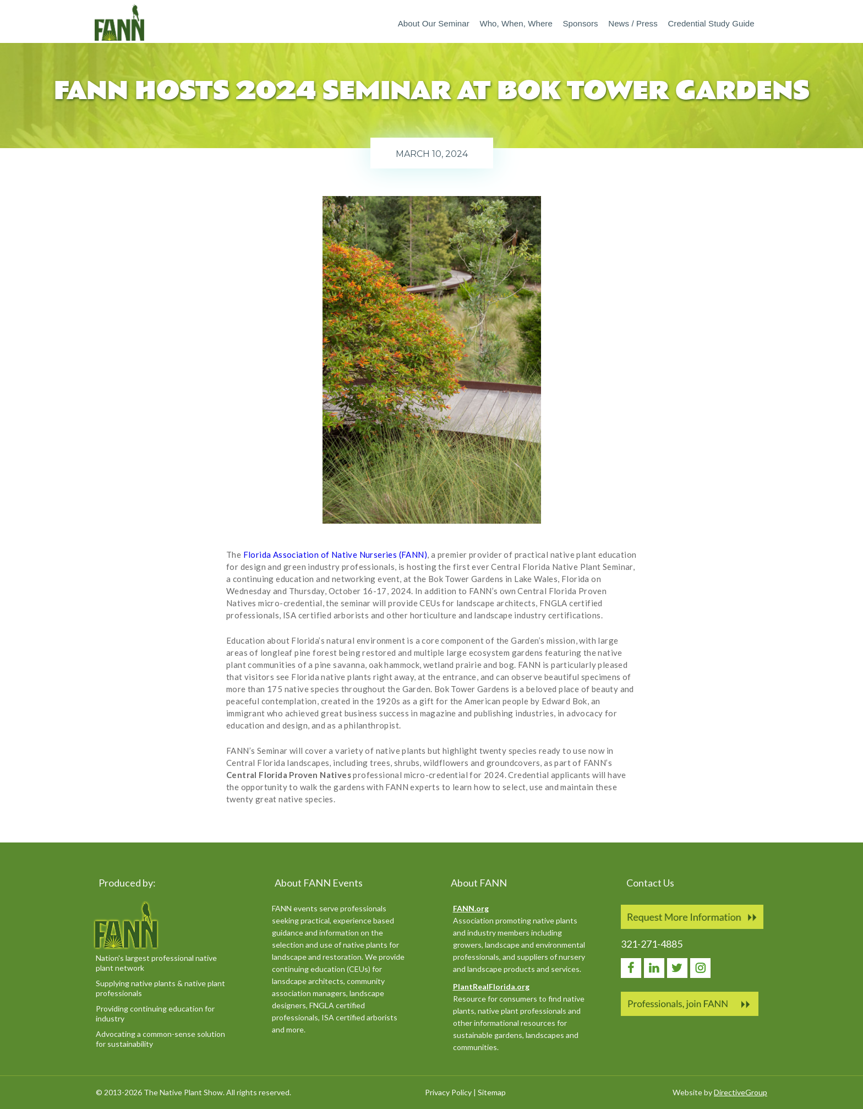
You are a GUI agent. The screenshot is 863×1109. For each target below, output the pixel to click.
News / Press (633, 23)
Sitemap (492, 1092)
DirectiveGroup (740, 1092)
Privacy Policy (448, 1092)
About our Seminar (433, 23)
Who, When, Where (515, 23)
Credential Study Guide (711, 23)
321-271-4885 (651, 944)
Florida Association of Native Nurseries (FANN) (335, 554)
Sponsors (580, 23)
